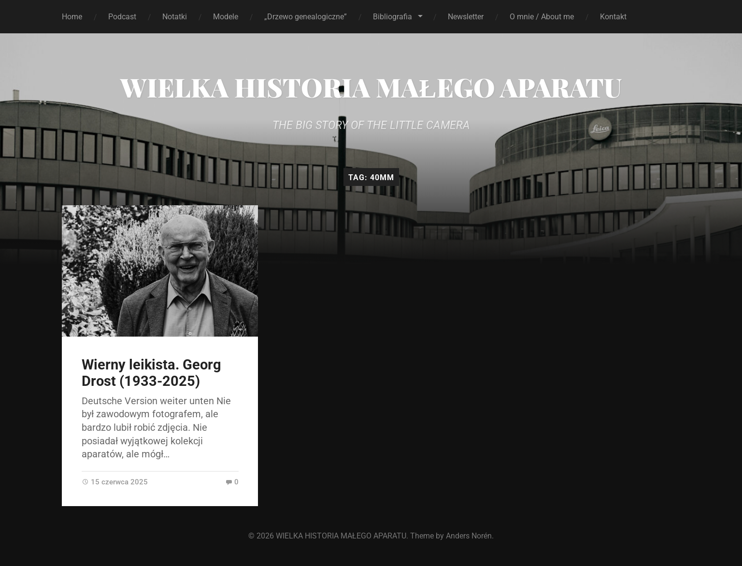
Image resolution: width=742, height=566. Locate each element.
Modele (225, 16)
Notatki (174, 16)
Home (72, 16)
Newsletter (466, 16)
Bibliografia (392, 16)
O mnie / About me (542, 16)
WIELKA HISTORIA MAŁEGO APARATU (370, 87)
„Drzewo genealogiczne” (305, 16)
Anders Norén (469, 535)
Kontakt (613, 16)
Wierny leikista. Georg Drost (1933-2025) (151, 373)
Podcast (122, 16)
